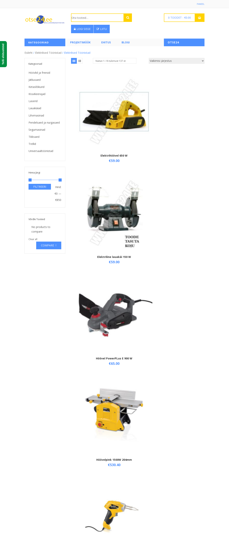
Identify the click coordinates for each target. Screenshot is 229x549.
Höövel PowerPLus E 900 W (182, 114)
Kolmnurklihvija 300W (137, 432)
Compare (47, 244)
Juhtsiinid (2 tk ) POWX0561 (138, 240)
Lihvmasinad (36, 114)
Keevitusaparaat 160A (93, 305)
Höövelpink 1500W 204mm (93, 177)
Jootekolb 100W (137, 175)
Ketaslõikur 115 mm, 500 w (138, 307)
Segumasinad (37, 128)
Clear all (33, 237)
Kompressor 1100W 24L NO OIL (182, 433)
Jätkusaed (35, 78)
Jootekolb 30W (182, 175)
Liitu (102, 29)
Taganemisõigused (83, 510)
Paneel (200, 4)
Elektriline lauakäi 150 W (138, 112)
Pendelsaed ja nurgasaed (44, 121)
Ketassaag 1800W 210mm (182, 370)
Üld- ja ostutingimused (85, 497)
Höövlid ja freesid (39, 71)
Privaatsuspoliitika (82, 516)
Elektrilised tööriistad (48, 51)
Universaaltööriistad (41, 150)
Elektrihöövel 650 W (93, 112)
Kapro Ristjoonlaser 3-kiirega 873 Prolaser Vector (182, 242)
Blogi (126, 42)
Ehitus (106, 42)
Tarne (74, 503)
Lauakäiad (35, 107)
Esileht (29, 51)
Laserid (33, 100)
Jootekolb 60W (93, 238)
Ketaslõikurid (36, 85)
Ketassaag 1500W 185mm (137, 370)
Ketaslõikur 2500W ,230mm (93, 370)
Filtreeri (39, 185)
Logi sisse (82, 29)
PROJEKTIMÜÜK (80, 42)
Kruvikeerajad (37, 93)
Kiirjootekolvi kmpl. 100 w (93, 433)
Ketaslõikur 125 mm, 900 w (182, 307)
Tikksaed (34, 135)
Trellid (32, 142)
